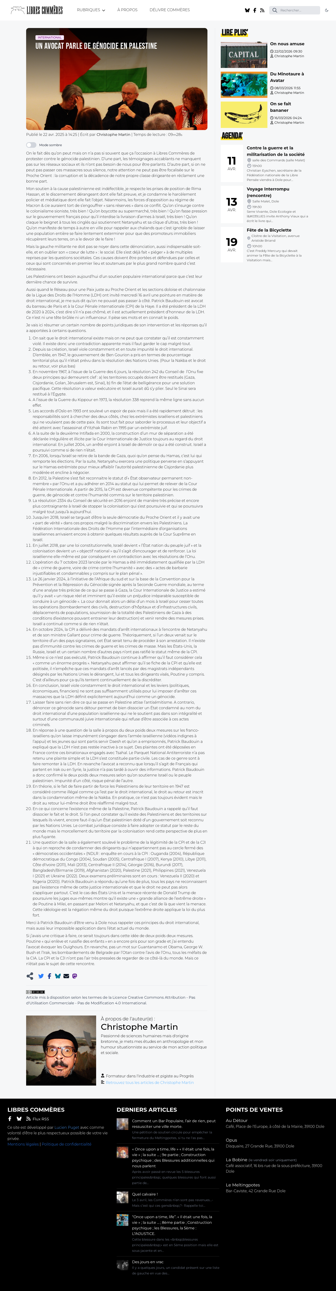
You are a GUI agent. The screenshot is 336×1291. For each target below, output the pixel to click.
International (50, 37)
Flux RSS (37, 1118)
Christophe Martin (289, 56)
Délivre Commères (170, 10)
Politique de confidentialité (66, 1144)
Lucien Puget (66, 1127)
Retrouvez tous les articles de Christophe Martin (150, 1082)
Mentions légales (23, 1144)
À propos (127, 10)
